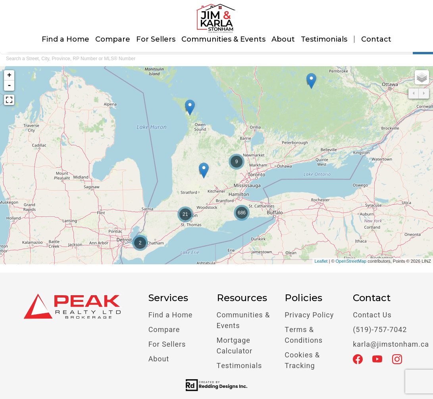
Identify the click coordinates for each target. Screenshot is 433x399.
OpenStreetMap (351, 261)
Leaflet (320, 261)
